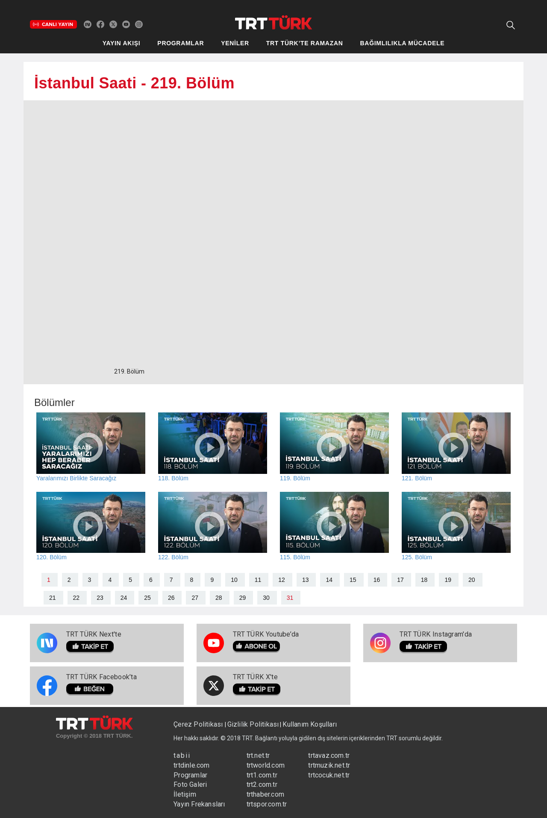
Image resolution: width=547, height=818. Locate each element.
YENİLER (235, 43)
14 (329, 579)
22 (76, 597)
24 (124, 597)
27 (194, 597)
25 (147, 597)
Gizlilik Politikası (253, 724)
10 (234, 579)
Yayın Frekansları (199, 804)
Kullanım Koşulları (309, 724)
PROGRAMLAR (180, 43)
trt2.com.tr (262, 784)
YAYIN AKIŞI (122, 43)
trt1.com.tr (262, 775)
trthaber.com (265, 794)
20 (471, 579)
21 (52, 597)
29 (242, 597)
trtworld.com (266, 765)
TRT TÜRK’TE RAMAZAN (304, 43)
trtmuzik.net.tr (329, 765)
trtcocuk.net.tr (329, 775)
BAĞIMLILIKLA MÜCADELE (402, 43)
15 (353, 579)
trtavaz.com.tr (329, 755)
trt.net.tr (258, 755)
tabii (182, 755)
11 (258, 579)
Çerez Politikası (199, 724)
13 (305, 579)
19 (447, 579)
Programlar (190, 775)
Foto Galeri (190, 784)
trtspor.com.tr (267, 804)
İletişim (185, 794)
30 (266, 597)
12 (281, 579)
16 (376, 579)
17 (400, 579)
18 (424, 579)
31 (290, 597)
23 (100, 597)
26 (171, 597)
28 (218, 597)
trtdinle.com (191, 765)
